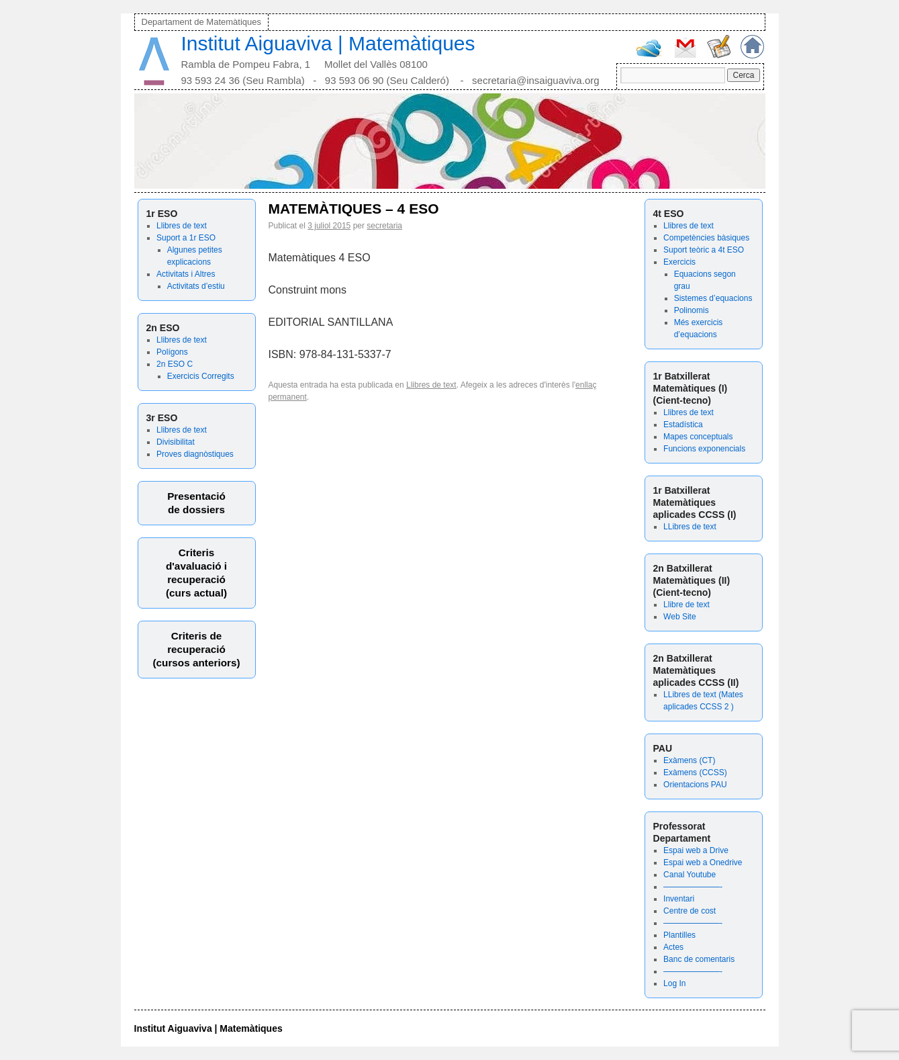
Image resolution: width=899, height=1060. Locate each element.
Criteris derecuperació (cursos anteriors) (196, 649)
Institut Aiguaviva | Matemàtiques (328, 43)
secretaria (384, 225)
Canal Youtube (689, 874)
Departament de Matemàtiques (201, 22)
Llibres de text (181, 225)
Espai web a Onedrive (702, 862)
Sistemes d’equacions (713, 298)
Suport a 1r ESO (186, 237)
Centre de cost (689, 911)
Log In (674, 983)
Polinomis (691, 310)
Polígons (172, 352)
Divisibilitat (175, 442)
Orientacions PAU (694, 784)
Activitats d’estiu (196, 286)
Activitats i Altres (185, 274)
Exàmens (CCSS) (695, 772)
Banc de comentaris (699, 959)
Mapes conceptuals (697, 436)
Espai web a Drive (695, 850)
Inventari (678, 898)
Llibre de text (686, 604)
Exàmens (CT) (689, 760)
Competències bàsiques (706, 237)
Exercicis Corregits (200, 376)
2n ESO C (174, 364)
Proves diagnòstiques (195, 454)
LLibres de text (689, 526)
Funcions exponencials (704, 448)
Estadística (683, 424)
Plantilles (679, 935)
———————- (692, 886)
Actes (673, 947)
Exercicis (679, 262)
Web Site (679, 616)
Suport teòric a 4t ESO (703, 250)
